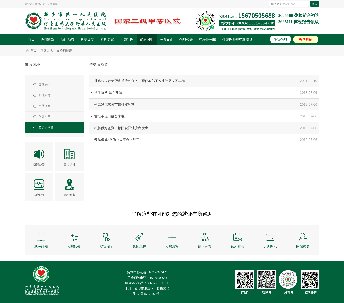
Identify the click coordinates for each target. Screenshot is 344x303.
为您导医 (127, 39)
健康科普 (44, 116)
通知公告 (39, 164)
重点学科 (69, 164)
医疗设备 (39, 195)
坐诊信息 (280, 39)
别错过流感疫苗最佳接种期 (114, 104)
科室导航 (87, 39)
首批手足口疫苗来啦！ (111, 116)
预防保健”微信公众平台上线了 (116, 140)
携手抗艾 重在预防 (108, 92)
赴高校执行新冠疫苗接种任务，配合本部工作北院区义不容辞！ (141, 81)
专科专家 (107, 39)
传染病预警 (64, 50)
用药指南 (44, 106)
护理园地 (44, 95)
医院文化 (166, 39)
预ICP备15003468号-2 (147, 293)
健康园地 (146, 39)
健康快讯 (44, 84)
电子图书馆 (207, 39)
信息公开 (186, 39)
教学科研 (305, 39)
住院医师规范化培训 (237, 39)
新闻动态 (67, 39)
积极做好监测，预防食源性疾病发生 (121, 128)
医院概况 (47, 39)
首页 (31, 39)
